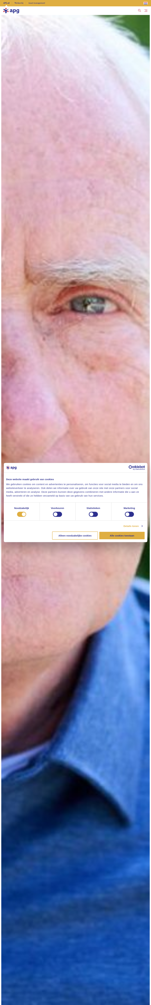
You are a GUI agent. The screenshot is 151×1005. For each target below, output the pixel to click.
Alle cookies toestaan (122, 535)
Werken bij (19, 3)
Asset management (36, 3)
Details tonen (131, 526)
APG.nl (6, 3)
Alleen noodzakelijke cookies (75, 535)
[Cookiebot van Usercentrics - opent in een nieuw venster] (131, 467)
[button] (139, 11)
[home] (11, 10)
